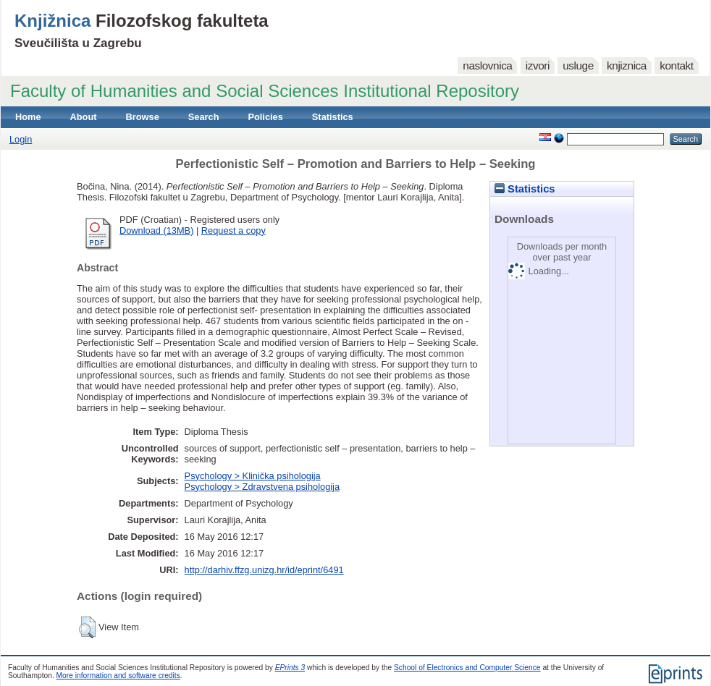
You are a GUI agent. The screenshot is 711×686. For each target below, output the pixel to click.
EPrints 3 (290, 668)
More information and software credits (118, 675)
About (83, 116)
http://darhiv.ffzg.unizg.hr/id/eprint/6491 (264, 569)
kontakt (676, 65)
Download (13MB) (156, 230)
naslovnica (487, 65)
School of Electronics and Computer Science (467, 668)
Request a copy (233, 230)
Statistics (332, 116)
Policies (265, 116)
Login (20, 139)
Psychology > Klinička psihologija (253, 475)
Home (28, 116)
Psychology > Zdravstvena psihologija (262, 486)
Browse (142, 116)
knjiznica (627, 65)
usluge (578, 65)
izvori (538, 65)
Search (203, 116)
